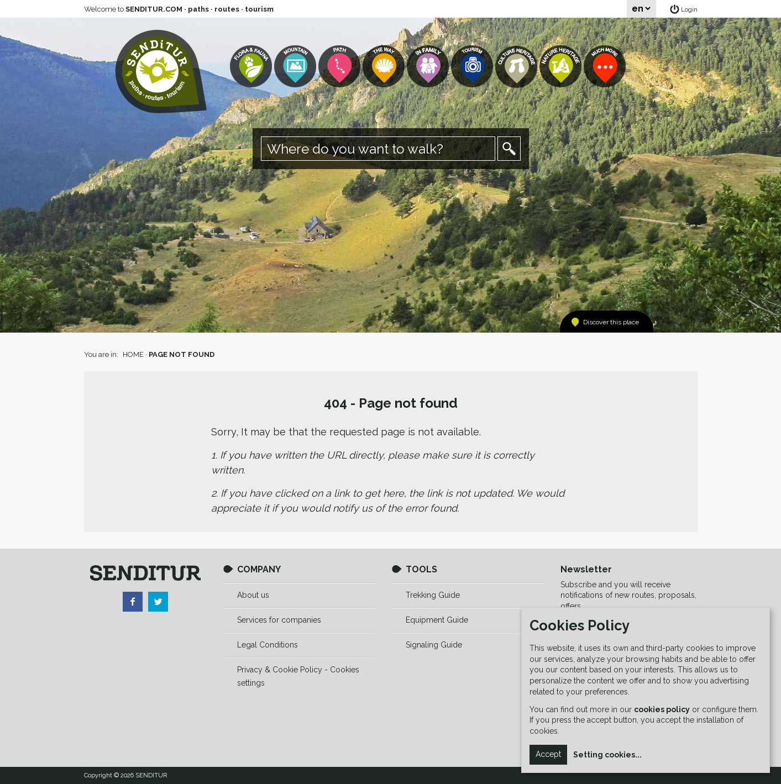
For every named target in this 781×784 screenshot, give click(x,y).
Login (689, 9)
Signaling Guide (434, 644)
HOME (133, 354)
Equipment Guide (437, 619)
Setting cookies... (607, 754)
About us (253, 595)
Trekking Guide (433, 595)
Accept (548, 754)
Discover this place (611, 322)
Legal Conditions (267, 644)
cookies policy (662, 709)
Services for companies (279, 619)
